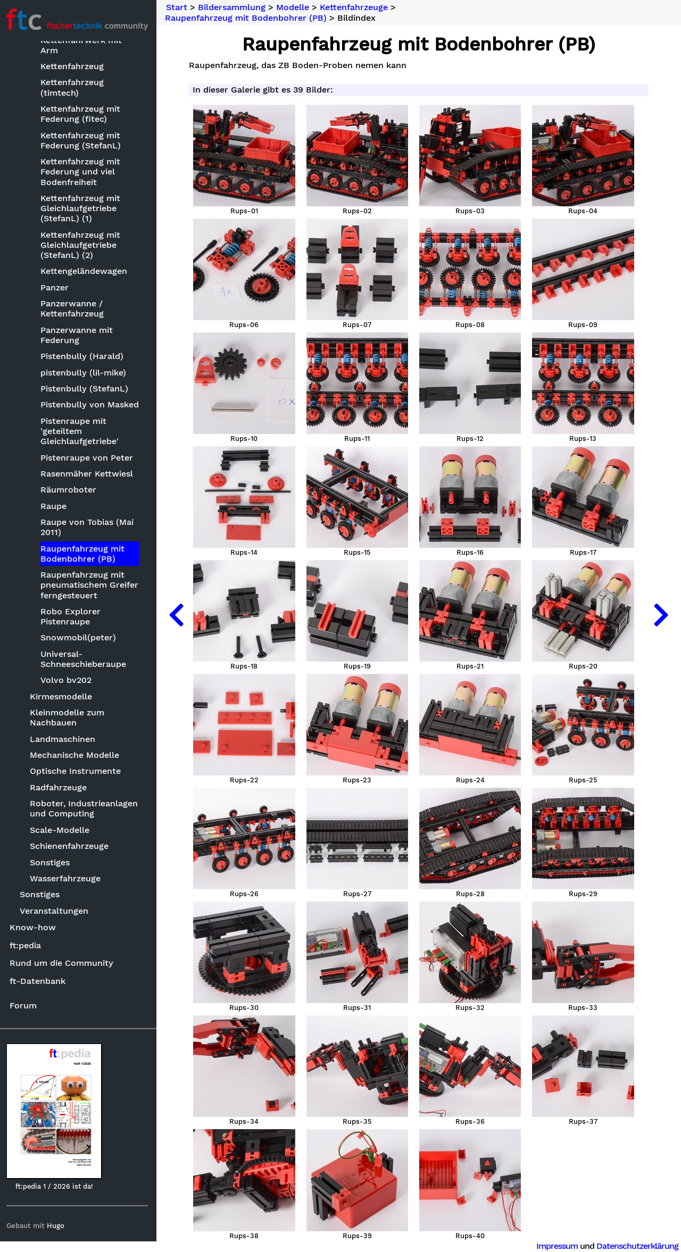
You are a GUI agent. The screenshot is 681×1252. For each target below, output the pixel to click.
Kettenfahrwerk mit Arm (83, 46)
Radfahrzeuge (60, 788)
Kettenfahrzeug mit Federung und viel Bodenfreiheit (82, 172)
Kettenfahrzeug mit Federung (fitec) (82, 114)
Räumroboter (70, 490)
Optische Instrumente (77, 772)
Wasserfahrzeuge (67, 879)
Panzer (57, 288)
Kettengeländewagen (86, 271)
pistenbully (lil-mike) (85, 373)
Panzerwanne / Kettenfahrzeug (74, 309)
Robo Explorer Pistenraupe (73, 617)
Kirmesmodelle (63, 697)
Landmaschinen (65, 739)
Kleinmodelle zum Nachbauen (69, 718)
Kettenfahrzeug (74, 67)
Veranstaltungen (56, 911)
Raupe (56, 507)
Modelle (295, 7)
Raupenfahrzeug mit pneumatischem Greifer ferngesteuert (91, 585)
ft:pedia (27, 946)
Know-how (35, 928)
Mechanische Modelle (77, 755)
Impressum (557, 1246)
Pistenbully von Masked (92, 405)
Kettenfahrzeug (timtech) (74, 88)
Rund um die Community (63, 963)
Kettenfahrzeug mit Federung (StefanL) (83, 141)
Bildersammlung (235, 7)
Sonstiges (52, 863)
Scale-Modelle (62, 830)
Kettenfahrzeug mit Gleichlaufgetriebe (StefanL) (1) (82, 209)
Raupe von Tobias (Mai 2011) (89, 528)
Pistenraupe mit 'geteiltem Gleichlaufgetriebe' (82, 431)
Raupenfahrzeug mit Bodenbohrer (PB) (85, 554)
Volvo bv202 (68, 680)
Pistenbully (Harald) (84, 357)
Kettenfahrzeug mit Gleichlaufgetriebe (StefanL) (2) (82, 245)
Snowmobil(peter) (80, 638)
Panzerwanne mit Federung (79, 335)
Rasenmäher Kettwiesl (89, 474)
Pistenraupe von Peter (89, 458)
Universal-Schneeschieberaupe (85, 659)
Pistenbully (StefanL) (86, 389)
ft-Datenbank (40, 981)
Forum (25, 1006)
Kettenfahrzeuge (357, 7)
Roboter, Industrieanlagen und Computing (86, 809)
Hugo (58, 1226)
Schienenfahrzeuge (71, 846)
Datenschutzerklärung (637, 1246)
